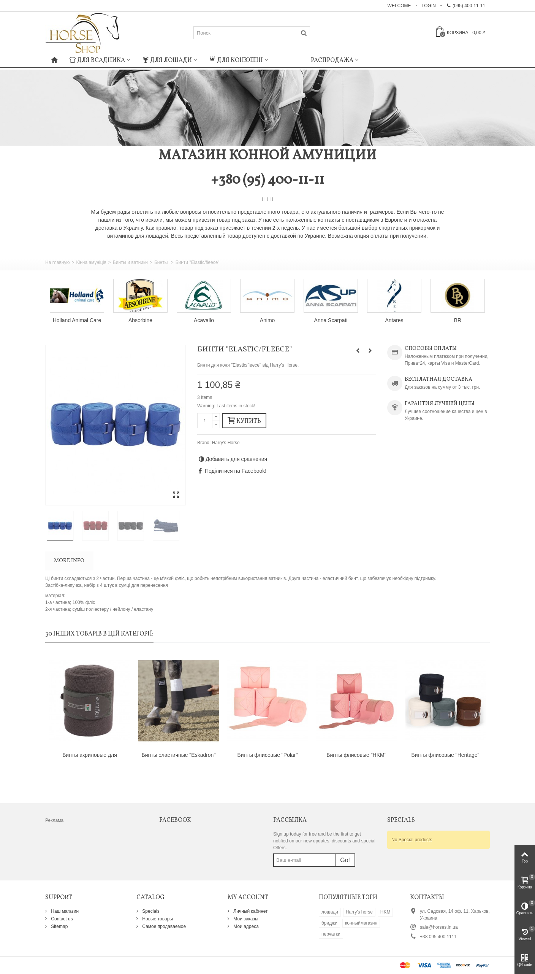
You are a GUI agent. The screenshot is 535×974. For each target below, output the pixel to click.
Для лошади (167, 60)
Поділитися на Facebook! (235, 471)
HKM (385, 912)
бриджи (329, 923)
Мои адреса (245, 926)
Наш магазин (64, 911)
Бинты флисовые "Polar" (267, 755)
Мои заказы (245, 919)
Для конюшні (236, 60)
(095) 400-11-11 (465, 5)
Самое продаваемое (163, 926)
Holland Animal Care (77, 320)
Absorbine (140, 320)
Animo (267, 320)
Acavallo (204, 320)
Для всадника (97, 60)
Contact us (61, 919)
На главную (57, 262)
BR (457, 320)
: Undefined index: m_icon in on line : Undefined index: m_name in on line (289, 59)
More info (69, 560)
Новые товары (157, 919)
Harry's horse (359, 912)
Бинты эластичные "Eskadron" (179, 755)
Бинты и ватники (130, 262)
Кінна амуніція (91, 262)
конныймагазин (361, 923)
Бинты (161, 262)
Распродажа (332, 60)
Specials (150, 911)
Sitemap (59, 926)
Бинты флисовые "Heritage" (445, 755)
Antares (394, 320)
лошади (329, 912)
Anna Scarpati (331, 320)
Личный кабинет (250, 911)
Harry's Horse (226, 442)
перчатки (330, 934)
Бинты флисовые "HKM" (356, 755)
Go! (345, 860)
